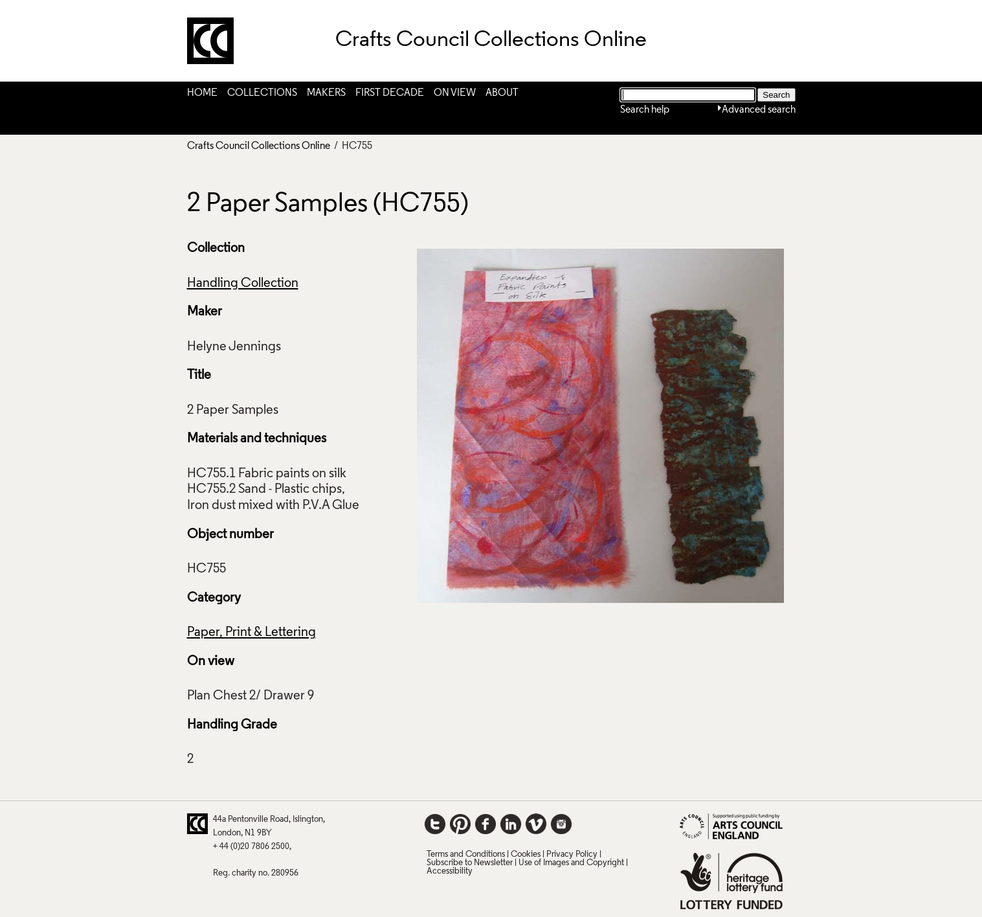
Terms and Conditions (466, 854)
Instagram (561, 823)
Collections (262, 93)
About (502, 93)
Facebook (485, 823)
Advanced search (759, 110)
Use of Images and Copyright (571, 863)
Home (202, 93)
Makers (326, 93)
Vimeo (536, 823)
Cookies (526, 854)
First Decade (389, 93)
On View (455, 93)
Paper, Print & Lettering (251, 632)
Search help (644, 110)
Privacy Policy (571, 854)
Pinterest (460, 823)
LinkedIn (510, 823)
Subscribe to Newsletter (470, 863)
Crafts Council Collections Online (258, 146)
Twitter (435, 823)
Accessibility (450, 871)
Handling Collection (242, 283)
